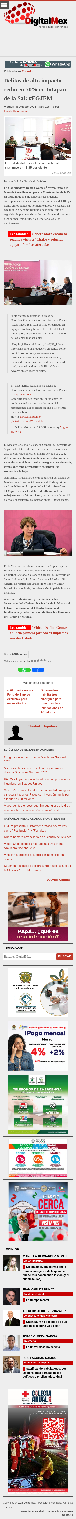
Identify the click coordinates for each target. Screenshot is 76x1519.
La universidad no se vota (42, 1347)
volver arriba (58, 880)
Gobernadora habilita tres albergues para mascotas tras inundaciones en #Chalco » (52, 701)
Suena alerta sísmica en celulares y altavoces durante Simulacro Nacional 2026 (33, 770)
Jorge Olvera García (40, 1336)
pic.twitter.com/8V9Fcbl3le (27, 421)
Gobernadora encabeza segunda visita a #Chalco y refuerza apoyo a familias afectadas (38, 239)
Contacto (67, 1515)
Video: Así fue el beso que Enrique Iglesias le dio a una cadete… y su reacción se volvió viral (37, 808)
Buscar (64, 956)
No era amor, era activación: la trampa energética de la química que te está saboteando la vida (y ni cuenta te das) (46, 1272)
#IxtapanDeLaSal (21, 394)
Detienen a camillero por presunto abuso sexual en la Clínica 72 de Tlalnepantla (37, 868)
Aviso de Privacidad (32, 1511)
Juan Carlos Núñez (38, 1289)
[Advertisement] (38, 42)
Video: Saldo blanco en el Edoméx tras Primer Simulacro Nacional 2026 (34, 846)
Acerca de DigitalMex (60, 1511)
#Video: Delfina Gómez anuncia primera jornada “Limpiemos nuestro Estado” (39, 633)
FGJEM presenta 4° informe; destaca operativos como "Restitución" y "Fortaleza (35, 828)
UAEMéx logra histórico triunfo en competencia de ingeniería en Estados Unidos (37, 781)
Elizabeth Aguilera (16, 111)
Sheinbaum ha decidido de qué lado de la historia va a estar (45, 1323)
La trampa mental (37, 1300)
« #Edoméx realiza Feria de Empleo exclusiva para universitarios (20, 697)
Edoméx (27, 71)
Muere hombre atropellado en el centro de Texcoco (37, 837)
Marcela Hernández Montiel (46, 1256)
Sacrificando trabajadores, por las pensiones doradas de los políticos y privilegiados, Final (44, 1372)
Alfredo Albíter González (44, 1311)
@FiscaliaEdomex (30, 416)
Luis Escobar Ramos (39, 1358)
